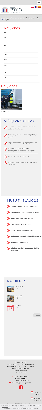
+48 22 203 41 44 (23, 376)
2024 (5, 46)
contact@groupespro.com (22, 383)
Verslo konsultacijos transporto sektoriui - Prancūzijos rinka (20, 18)
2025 (5, 37)
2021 (5, 65)
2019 (5, 77)
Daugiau (37, 315)
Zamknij (35, 408)
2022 (5, 59)
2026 (5, 33)
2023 (5, 54)
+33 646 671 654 (23, 381)
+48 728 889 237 (23, 379)
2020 (5, 72)
